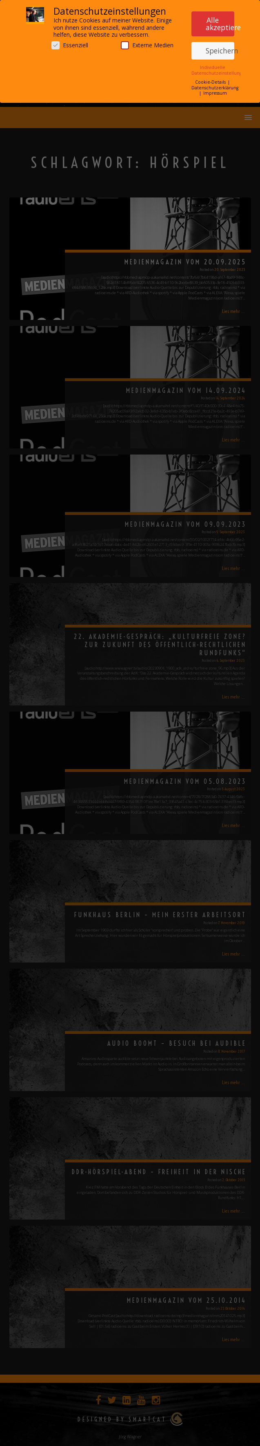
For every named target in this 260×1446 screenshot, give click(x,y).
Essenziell (69, 43)
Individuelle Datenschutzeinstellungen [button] (219, 67)
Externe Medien (147, 43)
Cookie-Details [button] (211, 80)
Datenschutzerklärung (214, 85)
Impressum (215, 91)
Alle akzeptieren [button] (220, 21)
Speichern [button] (220, 48)
